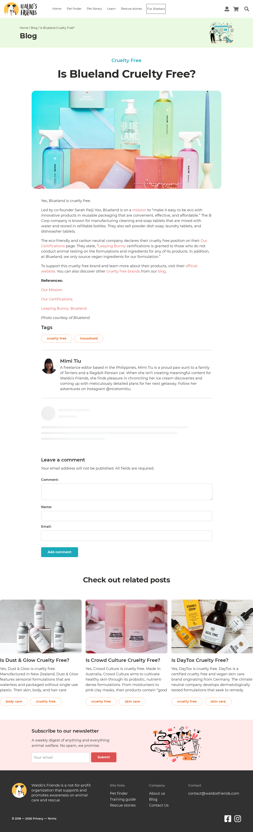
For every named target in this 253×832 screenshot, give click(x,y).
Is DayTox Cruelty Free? (199, 660)
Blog (34, 28)
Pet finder (74, 8)
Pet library (94, 8)
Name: (46, 507)
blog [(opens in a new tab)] (162, 271)
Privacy (38, 818)
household (89, 338)
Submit (104, 757)
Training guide (123, 799)
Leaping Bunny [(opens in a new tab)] (112, 246)
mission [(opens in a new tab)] (139, 210)
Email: (46, 526)
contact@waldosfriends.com (213, 793)
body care (14, 701)
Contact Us (159, 805)
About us (157, 793)
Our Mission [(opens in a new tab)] (51, 290)
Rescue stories (131, 8)
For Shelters (156, 9)
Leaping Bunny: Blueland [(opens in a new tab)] (64, 308)
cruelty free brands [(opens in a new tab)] (123, 271)
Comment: (50, 480)
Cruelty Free (126, 60)
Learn (111, 8)
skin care (132, 701)
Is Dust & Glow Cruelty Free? (34, 660)
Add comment (60, 552)
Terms (52, 818)
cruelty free (56, 338)
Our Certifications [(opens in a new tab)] (57, 299)
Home (56, 8)
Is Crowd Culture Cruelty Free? (123, 660)
